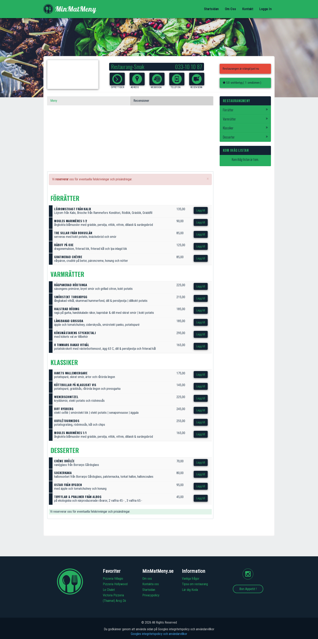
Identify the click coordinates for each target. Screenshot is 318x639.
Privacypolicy (150, 595)
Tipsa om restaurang (195, 584)
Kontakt (247, 9)
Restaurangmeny (236, 100)
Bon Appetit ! (248, 589)
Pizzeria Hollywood (115, 584)
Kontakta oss (150, 584)
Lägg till (200, 210)
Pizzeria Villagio (113, 579)
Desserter (245, 137)
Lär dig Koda (190, 590)
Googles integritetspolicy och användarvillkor (159, 634)
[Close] (208, 179)
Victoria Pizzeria (113, 595)
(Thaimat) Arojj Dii (114, 601)
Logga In (265, 9)
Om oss (147, 579)
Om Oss (230, 9)
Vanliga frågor (190, 579)
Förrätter (245, 109)
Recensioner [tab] (141, 101)
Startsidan (211, 9)
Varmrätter (245, 119)
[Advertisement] (130, 142)
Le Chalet (109, 590)
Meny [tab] (53, 101)
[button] (117, 79)
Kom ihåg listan (236, 150)
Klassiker (245, 128)
